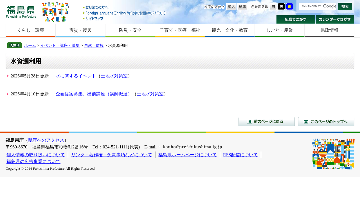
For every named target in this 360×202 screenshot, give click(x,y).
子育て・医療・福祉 (180, 30)
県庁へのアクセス (46, 140)
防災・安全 (130, 30)
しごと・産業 (279, 30)
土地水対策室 (114, 76)
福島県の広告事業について (33, 161)
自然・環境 (94, 45)
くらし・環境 (30, 30)
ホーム (30, 45)
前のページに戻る (266, 121)
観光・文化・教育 (230, 30)
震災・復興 (80, 30)
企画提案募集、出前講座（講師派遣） (94, 93)
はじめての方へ (124, 7)
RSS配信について (240, 154)
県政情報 (329, 30)
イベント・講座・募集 (60, 45)
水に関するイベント (76, 76)
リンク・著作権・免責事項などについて (111, 154)
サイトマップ (124, 18)
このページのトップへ (326, 121)
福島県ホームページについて (187, 154)
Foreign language (124, 13)
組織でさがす (295, 19)
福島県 (21, 11)
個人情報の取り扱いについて (35, 154)
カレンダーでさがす (335, 19)
